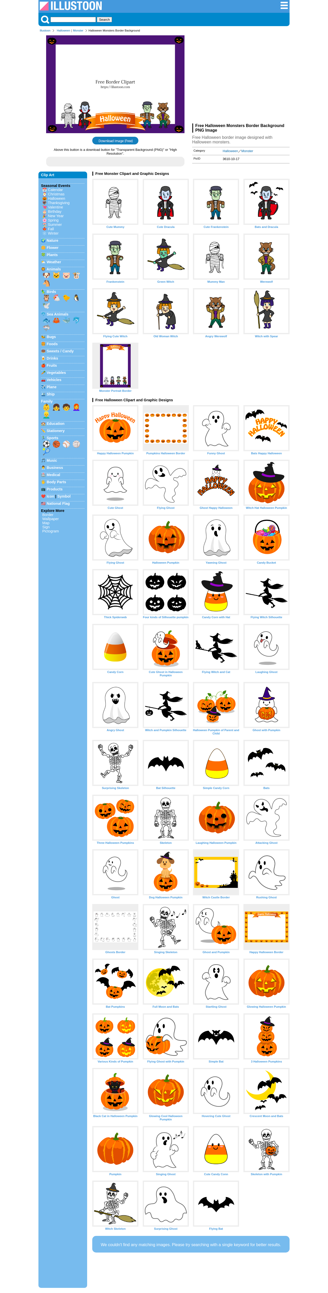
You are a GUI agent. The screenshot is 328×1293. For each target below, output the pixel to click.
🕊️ (46, 305)
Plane (51, 387)
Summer (55, 225)
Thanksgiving (59, 203)
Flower (52, 248)
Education (56, 424)
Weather (54, 262)
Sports (52, 438)
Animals (53, 269)
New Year (56, 216)
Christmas (56, 194)
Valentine (55, 207)
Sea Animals (57, 314)
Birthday (54, 211)
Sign (46, 527)
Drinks (52, 358)
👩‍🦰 (76, 407)
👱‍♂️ (46, 414)
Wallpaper (50, 519)
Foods (52, 344)
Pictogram (50, 531)
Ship (51, 394)
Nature (52, 240)
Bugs (51, 337)
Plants (52, 255)
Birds (51, 292)
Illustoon (45, 30)
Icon (50, 496)
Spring (53, 220)
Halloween (63, 30)
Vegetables (56, 373)
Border (47, 515)
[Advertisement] (241, 79)
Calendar (55, 190)
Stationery (56, 431)
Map (45, 523)
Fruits (52, 365)
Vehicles (54, 380)
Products (55, 489)
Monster (78, 30)
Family (47, 401)
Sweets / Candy (60, 351)
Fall (51, 229)
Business (55, 468)
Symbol (64, 496)
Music (52, 460)
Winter (53, 233)
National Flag (58, 503)
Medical (53, 475)
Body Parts (56, 482)
